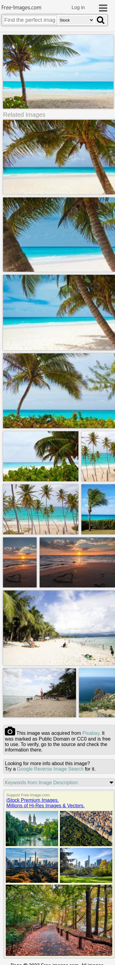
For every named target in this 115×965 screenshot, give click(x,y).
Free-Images (21, 7)
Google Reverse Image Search (50, 769)
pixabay (90, 733)
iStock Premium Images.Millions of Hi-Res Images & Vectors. (45, 803)
